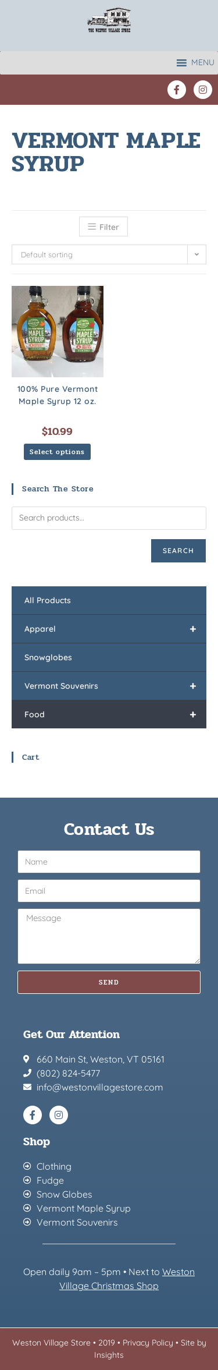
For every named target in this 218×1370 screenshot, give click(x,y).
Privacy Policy (148, 1342)
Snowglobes (48, 657)
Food (115, 714)
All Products (47, 600)
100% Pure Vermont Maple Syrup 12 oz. (57, 395)
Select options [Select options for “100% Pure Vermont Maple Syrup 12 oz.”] (57, 452)
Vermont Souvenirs (115, 686)
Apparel (115, 629)
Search (178, 550)
